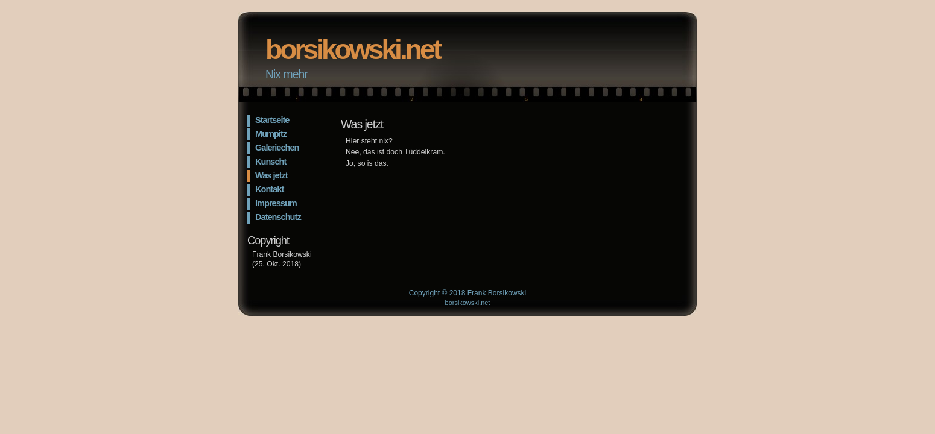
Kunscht (270, 161)
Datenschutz (278, 217)
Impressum (276, 203)
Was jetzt (271, 175)
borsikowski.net (352, 49)
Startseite (272, 120)
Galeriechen (277, 148)
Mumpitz (271, 134)
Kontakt (269, 189)
